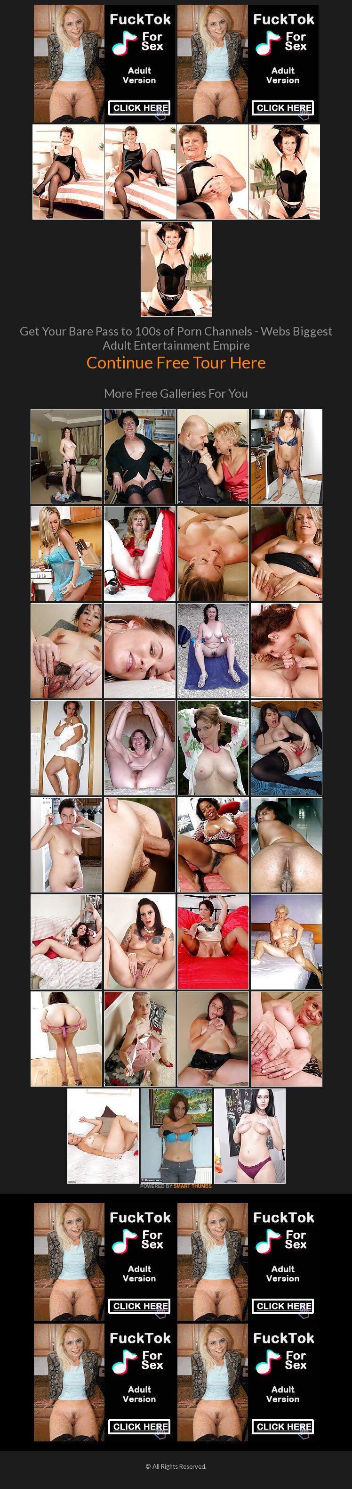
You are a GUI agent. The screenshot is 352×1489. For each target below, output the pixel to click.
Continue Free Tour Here (176, 362)
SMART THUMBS (193, 1186)
